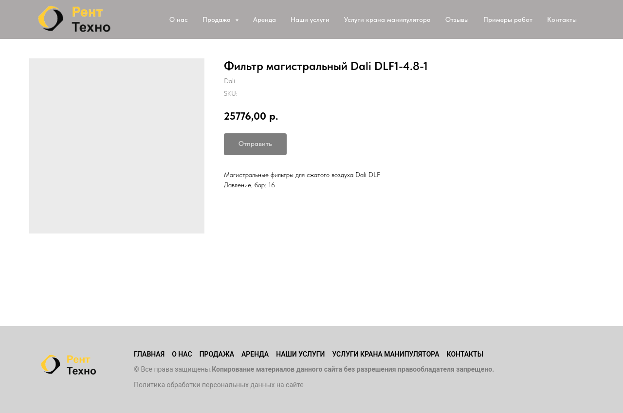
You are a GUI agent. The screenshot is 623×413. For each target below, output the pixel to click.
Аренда (264, 19)
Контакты (562, 19)
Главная (149, 354)
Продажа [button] (217, 19)
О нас (178, 19)
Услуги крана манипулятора (387, 19)
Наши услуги (310, 19)
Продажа (217, 354)
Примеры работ (507, 19)
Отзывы (457, 19)
